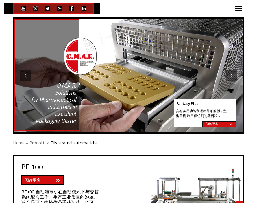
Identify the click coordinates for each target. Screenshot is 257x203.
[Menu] (238, 8)
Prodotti (37, 142)
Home (19, 142)
